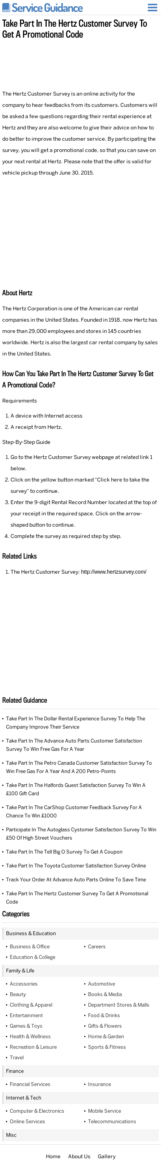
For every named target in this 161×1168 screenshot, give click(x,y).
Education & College (32, 957)
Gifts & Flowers (105, 1026)
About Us (79, 1156)
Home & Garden (106, 1036)
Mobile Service (104, 1111)
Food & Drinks (104, 1015)
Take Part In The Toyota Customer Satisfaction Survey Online (76, 866)
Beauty (18, 994)
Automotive (101, 984)
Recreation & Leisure (33, 1047)
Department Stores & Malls (118, 1005)
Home (53, 1156)
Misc (11, 1135)
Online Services (27, 1121)
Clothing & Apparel (31, 1005)
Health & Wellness (30, 1036)
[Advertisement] (80, 63)
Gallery (106, 1156)
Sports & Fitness (107, 1047)
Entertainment (26, 1015)
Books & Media (105, 994)
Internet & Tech (23, 1098)
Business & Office (30, 946)
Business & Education (31, 933)
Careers (97, 946)
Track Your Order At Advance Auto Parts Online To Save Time (76, 879)
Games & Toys (26, 1026)
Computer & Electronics (37, 1111)
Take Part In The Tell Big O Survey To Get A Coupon (64, 852)
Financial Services (30, 1084)
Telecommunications (112, 1121)
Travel (17, 1057)
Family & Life (20, 971)
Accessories (24, 984)
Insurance (99, 1084)
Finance (15, 1071)
